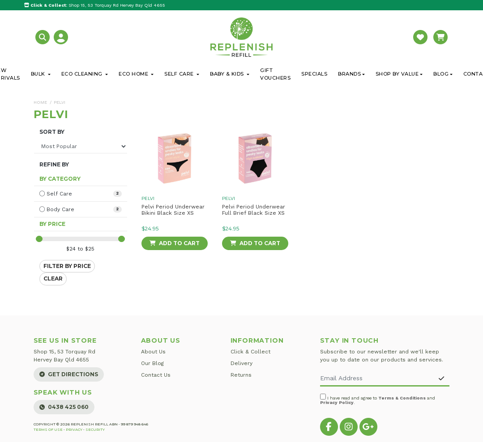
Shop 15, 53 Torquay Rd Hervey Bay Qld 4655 (94, 5)
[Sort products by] (80, 146)
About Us (153, 351)
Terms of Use (48, 429)
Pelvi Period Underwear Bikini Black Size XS (173, 210)
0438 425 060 (64, 407)
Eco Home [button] (134, 74)
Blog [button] (441, 74)
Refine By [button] (54, 165)
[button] (44, 36)
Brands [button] (349, 74)
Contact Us (156, 375)
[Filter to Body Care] (80, 209)
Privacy (74, 429)
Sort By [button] (51, 132)
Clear (53, 278)
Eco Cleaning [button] (82, 74)
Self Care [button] (179, 74)
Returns (241, 375)
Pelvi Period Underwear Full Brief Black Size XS (253, 210)
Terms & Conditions (402, 397)
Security (95, 429)
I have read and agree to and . (377, 399)
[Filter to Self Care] (80, 194)
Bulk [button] (39, 74)
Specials (314, 74)
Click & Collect (250, 351)
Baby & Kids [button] (227, 74)
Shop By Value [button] (397, 74)
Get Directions (68, 374)
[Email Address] (377, 379)
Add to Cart (175, 243)
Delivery (241, 363)
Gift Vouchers (275, 74)
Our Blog (152, 363)
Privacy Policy (337, 402)
